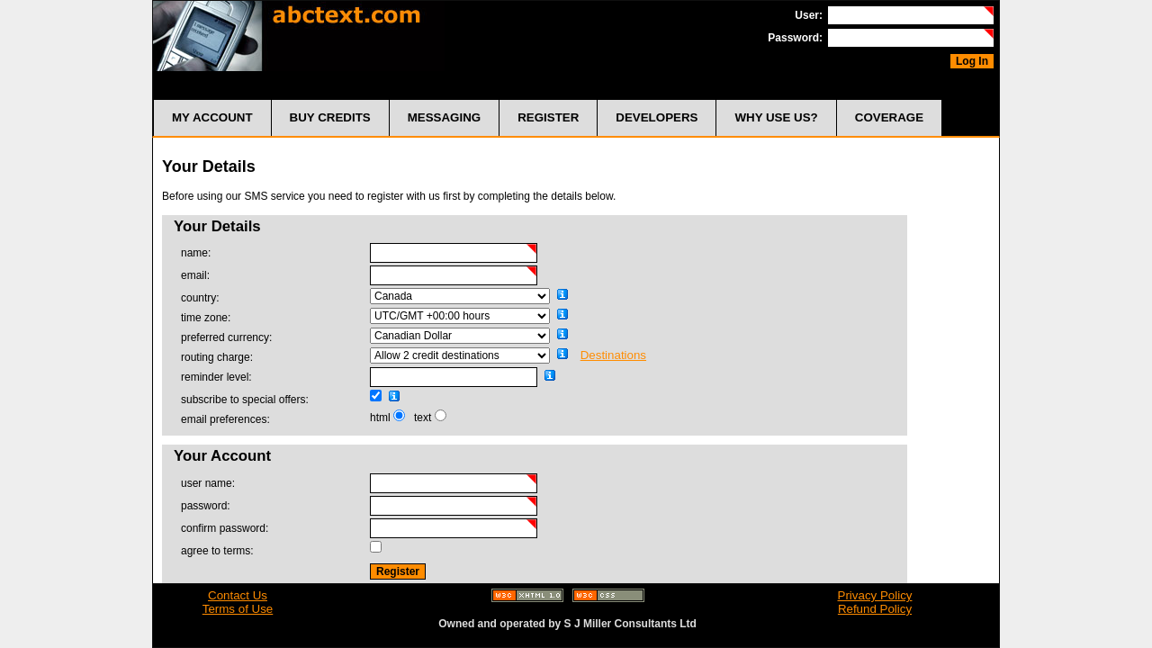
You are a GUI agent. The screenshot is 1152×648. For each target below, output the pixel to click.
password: (205, 506)
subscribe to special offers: (245, 399)
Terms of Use (238, 609)
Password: (795, 38)
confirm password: (224, 528)
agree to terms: (217, 550)
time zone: (205, 317)
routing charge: (217, 357)
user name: (208, 483)
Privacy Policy (875, 595)
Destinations (613, 355)
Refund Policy (875, 609)
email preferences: (225, 419)
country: (200, 298)
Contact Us (237, 595)
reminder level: (216, 377)
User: (809, 15)
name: (196, 253)
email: (195, 275)
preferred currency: (226, 337)
